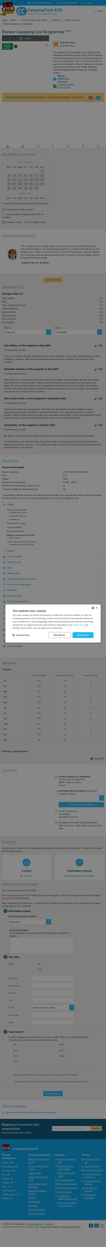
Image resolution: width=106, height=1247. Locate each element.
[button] (21, 635)
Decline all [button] (60, 635)
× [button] (96, 608)
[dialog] (53, 623)
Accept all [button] (83, 635)
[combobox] (93, 608)
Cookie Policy (79, 624)
